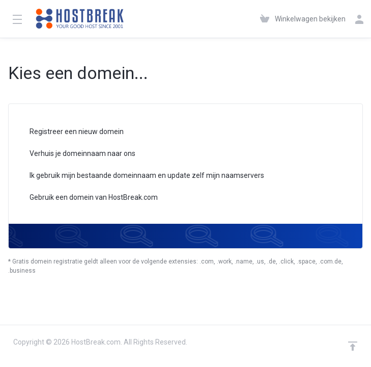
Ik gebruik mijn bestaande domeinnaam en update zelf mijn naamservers (140, 176)
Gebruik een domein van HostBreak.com (87, 198)
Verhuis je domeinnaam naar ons (75, 154)
